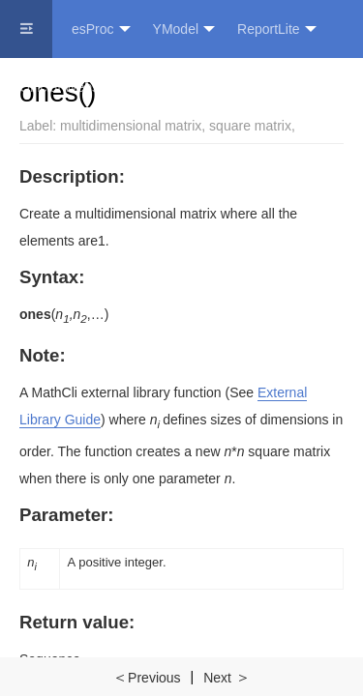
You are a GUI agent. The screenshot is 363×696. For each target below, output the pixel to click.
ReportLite (277, 29)
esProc (101, 29)
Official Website (66, 87)
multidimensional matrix (130, 125)
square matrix (250, 125)
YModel (184, 29)
